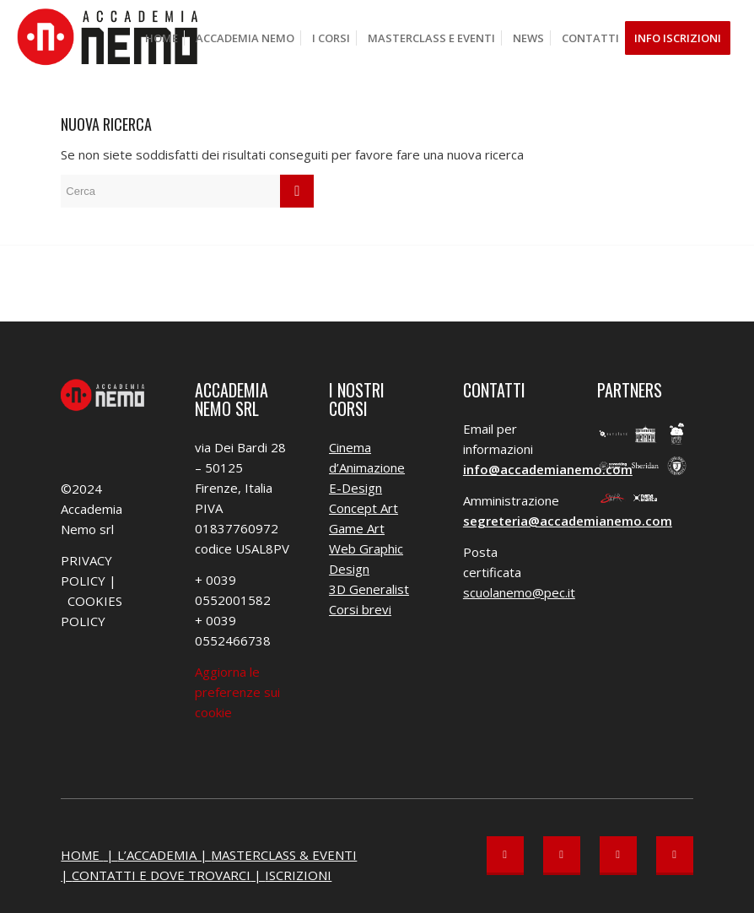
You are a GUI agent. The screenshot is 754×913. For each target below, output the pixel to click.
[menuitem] (161, 38)
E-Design (355, 487)
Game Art (357, 528)
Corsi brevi (360, 609)
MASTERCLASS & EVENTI (284, 854)
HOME (82, 854)
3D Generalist (369, 589)
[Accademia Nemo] (113, 38)
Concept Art (363, 508)
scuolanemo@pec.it (519, 592)
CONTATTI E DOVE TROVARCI (161, 875)
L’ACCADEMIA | (164, 854)
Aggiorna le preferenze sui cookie (237, 692)
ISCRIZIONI (298, 875)
